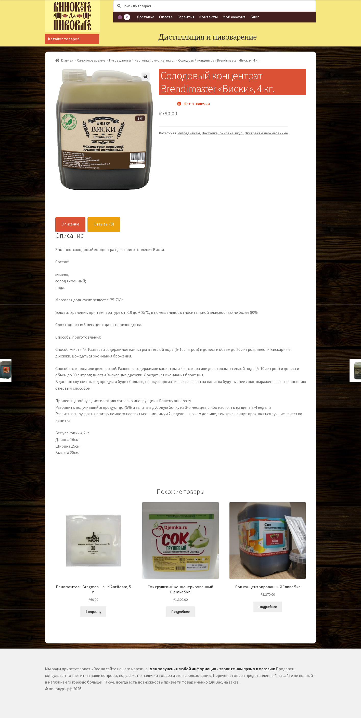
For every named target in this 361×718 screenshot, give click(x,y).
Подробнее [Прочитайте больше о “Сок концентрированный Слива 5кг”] (268, 606)
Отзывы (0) (104, 223)
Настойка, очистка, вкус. (154, 60)
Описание (70, 223)
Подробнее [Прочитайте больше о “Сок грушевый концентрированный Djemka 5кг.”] (180, 611)
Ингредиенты (120, 60)
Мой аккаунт (234, 16)
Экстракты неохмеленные (266, 133)
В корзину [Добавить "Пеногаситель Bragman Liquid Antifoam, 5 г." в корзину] (93, 611)
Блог (254, 16)
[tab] (70, 224)
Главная (67, 60)
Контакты (208, 16)
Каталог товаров (64, 38)
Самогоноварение (91, 60)
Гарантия (185, 16)
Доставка (145, 16)
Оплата (166, 16)
